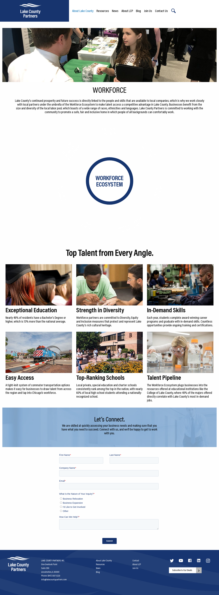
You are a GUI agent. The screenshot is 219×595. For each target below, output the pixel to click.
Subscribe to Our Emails (182, 570)
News (115, 11)
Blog (138, 11)
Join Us (148, 11)
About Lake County (82, 11)
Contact (135, 560)
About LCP (127, 11)
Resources (102, 11)
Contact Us (161, 11)
